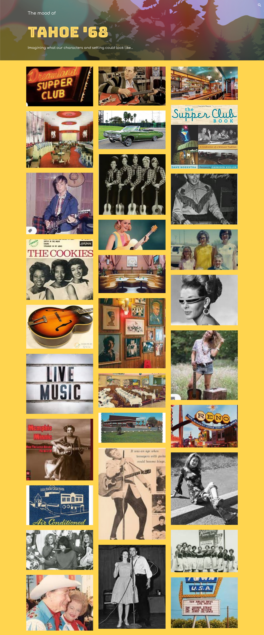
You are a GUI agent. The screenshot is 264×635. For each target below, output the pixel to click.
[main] (132, 31)
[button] (259, 5)
